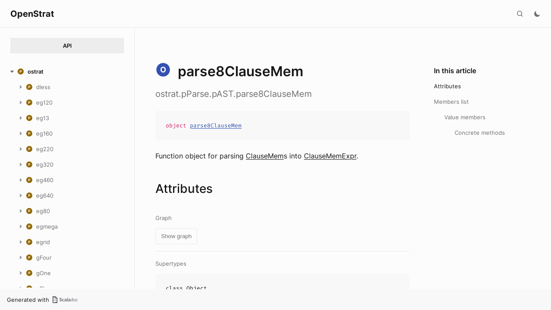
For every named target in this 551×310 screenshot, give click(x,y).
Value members (465, 117)
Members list (451, 101)
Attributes (447, 86)
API (67, 45)
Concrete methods (480, 132)
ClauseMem (265, 156)
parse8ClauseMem (215, 125)
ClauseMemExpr (330, 156)
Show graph (176, 236)
